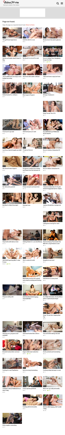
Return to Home (30, 25)
